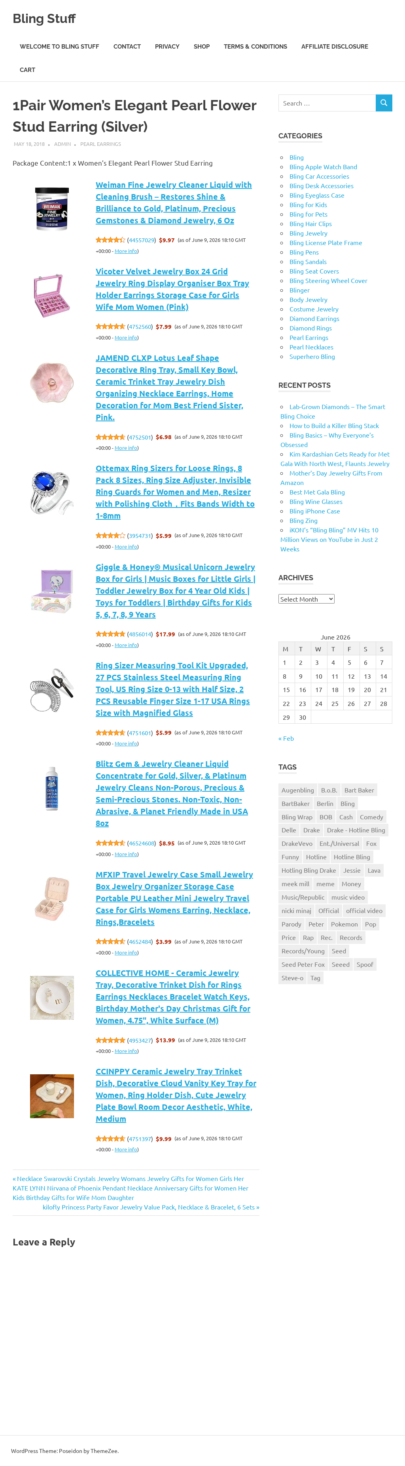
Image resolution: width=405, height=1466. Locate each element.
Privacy (167, 46)
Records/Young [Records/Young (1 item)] (303, 951)
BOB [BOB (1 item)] (326, 817)
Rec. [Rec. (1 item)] (327, 937)
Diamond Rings (311, 328)
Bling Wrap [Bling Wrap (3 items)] (297, 817)
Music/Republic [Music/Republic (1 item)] (303, 897)
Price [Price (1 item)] (289, 937)
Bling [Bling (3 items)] (348, 803)
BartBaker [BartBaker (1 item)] (296, 803)
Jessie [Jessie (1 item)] (352, 870)
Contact (127, 46)
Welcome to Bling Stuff (59, 46)
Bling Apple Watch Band (323, 166)
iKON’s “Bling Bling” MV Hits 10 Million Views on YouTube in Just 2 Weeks (329, 539)
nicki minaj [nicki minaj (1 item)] (296, 910)
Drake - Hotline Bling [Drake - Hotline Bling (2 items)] (356, 830)
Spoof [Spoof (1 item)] (365, 964)
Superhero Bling (312, 356)
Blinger (300, 290)
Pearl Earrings (100, 143)
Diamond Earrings (314, 318)
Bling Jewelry (308, 233)
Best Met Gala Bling (317, 492)
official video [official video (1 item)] (364, 910)
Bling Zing (304, 520)
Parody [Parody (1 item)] (291, 924)
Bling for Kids (308, 204)
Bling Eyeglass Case (317, 195)
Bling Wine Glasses (316, 501)
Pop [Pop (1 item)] (370, 924)
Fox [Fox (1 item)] (371, 843)
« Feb (286, 738)
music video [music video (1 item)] (348, 897)
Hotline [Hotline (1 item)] (316, 856)
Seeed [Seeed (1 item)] (341, 964)
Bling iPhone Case (315, 511)
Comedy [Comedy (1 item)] (371, 817)
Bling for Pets (308, 214)
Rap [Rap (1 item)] (308, 937)
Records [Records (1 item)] (351, 937)
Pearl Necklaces (311, 347)
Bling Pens (304, 252)
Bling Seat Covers (314, 271)
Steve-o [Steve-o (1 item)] (292, 977)
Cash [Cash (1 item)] (346, 817)
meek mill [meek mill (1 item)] (295, 883)
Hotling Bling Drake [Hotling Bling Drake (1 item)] (309, 870)
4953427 (140, 1040)
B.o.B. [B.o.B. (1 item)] (329, 790)
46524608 (141, 843)
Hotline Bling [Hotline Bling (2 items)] (352, 856)
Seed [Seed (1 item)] (339, 951)
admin (62, 143)
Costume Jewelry (314, 309)
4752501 (140, 437)
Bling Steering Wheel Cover (328, 280)
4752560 (140, 326)
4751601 (140, 732)
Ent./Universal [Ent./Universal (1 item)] (339, 843)
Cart (27, 70)
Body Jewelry (308, 299)
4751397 (140, 1138)
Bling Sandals (308, 261)
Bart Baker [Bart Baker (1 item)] (359, 790)
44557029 (141, 239)
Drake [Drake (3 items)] (311, 830)
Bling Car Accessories (319, 176)
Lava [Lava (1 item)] (374, 870)
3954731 (140, 535)
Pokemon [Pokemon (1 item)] (344, 924)
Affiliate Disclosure (334, 46)
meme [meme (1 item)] (325, 883)
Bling (297, 157)
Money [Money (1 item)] (351, 883)
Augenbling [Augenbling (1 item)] (298, 790)
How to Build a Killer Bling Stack (334, 425)
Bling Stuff (50, 17)
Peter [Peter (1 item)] (316, 924)
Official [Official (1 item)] (328, 910)
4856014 (140, 634)
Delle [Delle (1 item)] (289, 830)
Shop (202, 46)
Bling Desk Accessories (322, 185)
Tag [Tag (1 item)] (315, 977)
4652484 (140, 941)
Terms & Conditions (255, 46)
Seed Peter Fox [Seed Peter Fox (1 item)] (303, 964)
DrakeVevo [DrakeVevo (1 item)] (297, 843)
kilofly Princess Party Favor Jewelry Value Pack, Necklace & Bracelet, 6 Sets (149, 1207)
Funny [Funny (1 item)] (290, 856)
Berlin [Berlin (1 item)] (325, 803)
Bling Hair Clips (311, 223)
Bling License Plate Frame (326, 242)
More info (126, 250)
